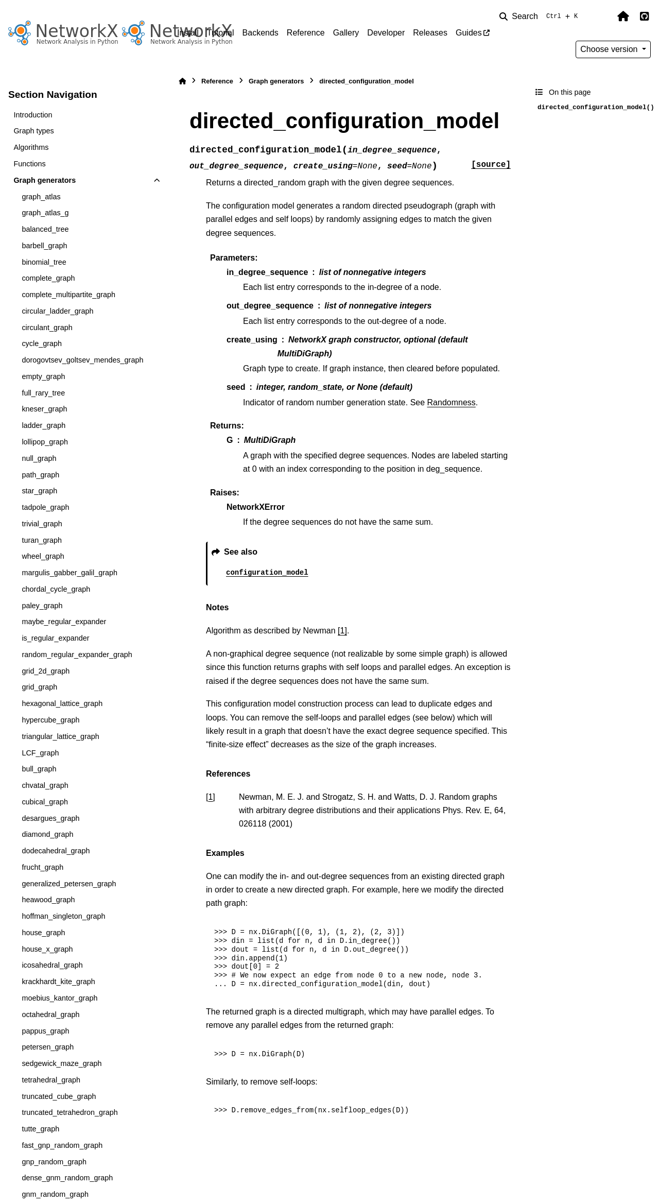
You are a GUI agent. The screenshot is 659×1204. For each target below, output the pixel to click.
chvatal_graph (45, 785)
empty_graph (43, 376)
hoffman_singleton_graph (63, 916)
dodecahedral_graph (56, 851)
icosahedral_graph (52, 965)
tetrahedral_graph (51, 1080)
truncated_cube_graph (59, 1096)
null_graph (39, 458)
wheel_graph (43, 556)
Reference (306, 32)
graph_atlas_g (45, 213)
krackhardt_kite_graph (58, 981)
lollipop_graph (45, 442)
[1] (342, 630)
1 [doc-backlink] (210, 797)
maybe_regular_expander (64, 621)
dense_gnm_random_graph (67, 1178)
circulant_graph (47, 327)
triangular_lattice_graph (60, 736)
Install (188, 32)
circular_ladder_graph (57, 311)
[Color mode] (601, 16)
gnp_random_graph (54, 1162)
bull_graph (39, 769)
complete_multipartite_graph (68, 294)
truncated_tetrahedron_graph (69, 1112)
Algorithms (30, 147)
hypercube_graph (50, 720)
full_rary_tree (43, 393)
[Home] (182, 81)
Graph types (33, 131)
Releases (430, 32)
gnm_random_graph (55, 1194)
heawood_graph (48, 900)
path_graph (40, 475)
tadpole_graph (45, 507)
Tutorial (220, 32)
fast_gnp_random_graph (62, 1145)
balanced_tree (45, 229)
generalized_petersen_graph (69, 884)
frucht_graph (42, 867)
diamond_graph (47, 834)
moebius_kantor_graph (59, 998)
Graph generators (44, 180)
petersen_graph (48, 1047)
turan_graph (42, 540)
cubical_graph (45, 802)
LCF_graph (40, 753)
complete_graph (48, 278)
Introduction (32, 115)
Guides (469, 32)
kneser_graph (44, 409)
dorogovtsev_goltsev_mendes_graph (82, 360)
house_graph (43, 932)
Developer (386, 32)
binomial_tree (44, 262)
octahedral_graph (50, 1014)
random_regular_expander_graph (77, 654)
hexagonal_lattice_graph (62, 703)
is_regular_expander (55, 638)
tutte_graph (40, 1129)
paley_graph (42, 605)
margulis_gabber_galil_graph (69, 573)
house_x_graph (47, 949)
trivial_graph (42, 524)
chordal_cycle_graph (56, 589)
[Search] (540, 16)
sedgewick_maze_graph (61, 1063)
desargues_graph (50, 818)
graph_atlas (41, 197)
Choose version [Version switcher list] (610, 49)
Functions (29, 164)
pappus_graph (45, 1031)
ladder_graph (43, 425)
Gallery (346, 32)
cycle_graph (42, 343)
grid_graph (39, 687)
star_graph (39, 491)
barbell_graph (44, 246)
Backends (260, 32)
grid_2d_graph (46, 671)
